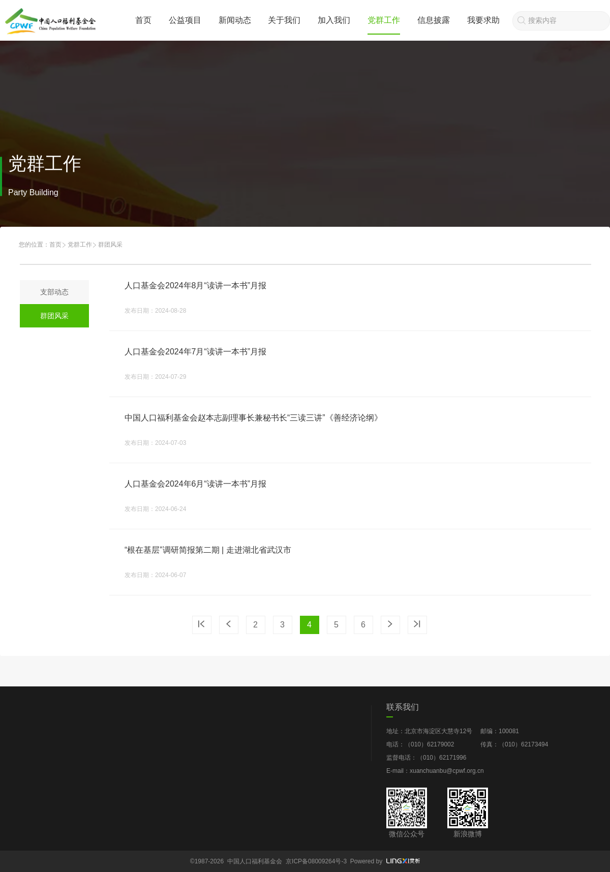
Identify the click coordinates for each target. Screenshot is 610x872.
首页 (143, 20)
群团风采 (54, 316)
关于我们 (284, 20)
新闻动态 (235, 20)
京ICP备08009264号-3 (316, 861)
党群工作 (384, 20)
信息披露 (433, 20)
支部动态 (54, 292)
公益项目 (185, 20)
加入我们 (334, 20)
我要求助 (483, 20)
